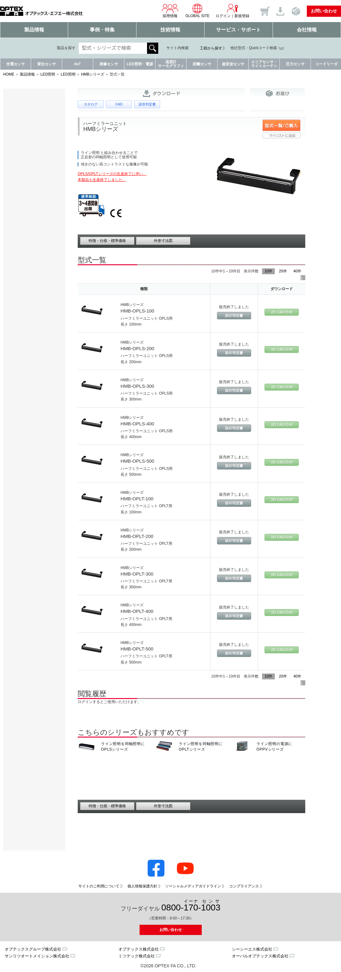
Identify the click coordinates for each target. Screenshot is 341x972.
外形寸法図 (163, 240)
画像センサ (108, 64)
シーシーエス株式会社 (252, 949)
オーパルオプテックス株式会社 (260, 956)
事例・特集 (102, 29)
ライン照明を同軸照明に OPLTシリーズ (201, 747)
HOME (8, 74)
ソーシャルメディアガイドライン (193, 886)
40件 (297, 271)
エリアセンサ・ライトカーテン (264, 64)
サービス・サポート (238, 29)
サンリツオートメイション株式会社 (37, 956)
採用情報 (170, 10)
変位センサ (46, 64)
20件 (283, 271)
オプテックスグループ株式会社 (33, 949)
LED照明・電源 (140, 64)
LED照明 (47, 74)
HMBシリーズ (92, 74)
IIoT (77, 64)
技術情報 (170, 29)
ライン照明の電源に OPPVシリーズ (274, 747)
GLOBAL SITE (197, 10)
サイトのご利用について (98, 886)
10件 (268, 271)
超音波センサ (233, 64)
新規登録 (241, 16)
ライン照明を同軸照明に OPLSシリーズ (123, 747)
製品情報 (34, 29)
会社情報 (307, 29)
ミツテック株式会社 (136, 956)
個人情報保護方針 (142, 886)
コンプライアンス (244, 886)
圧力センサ (295, 64)
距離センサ (202, 64)
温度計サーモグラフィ (171, 64)
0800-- (190, 905)
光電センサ (15, 64)
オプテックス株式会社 (138, 949)
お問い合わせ (324, 10)
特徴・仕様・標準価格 (107, 240)
